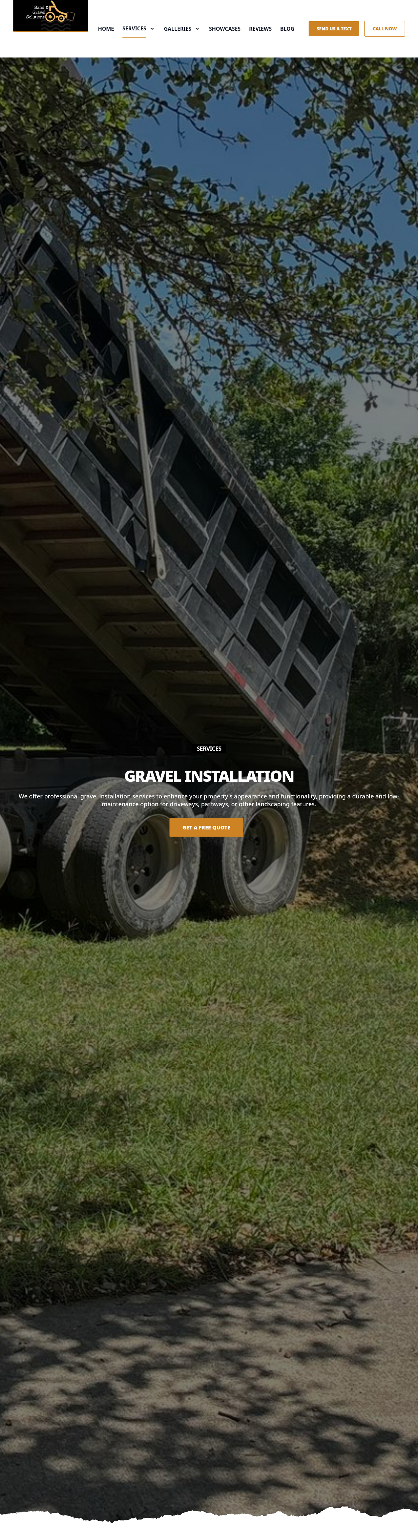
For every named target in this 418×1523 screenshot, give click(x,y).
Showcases (225, 28)
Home (106, 28)
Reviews (260, 28)
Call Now (385, 28)
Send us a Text (333, 28)
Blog (287, 28)
